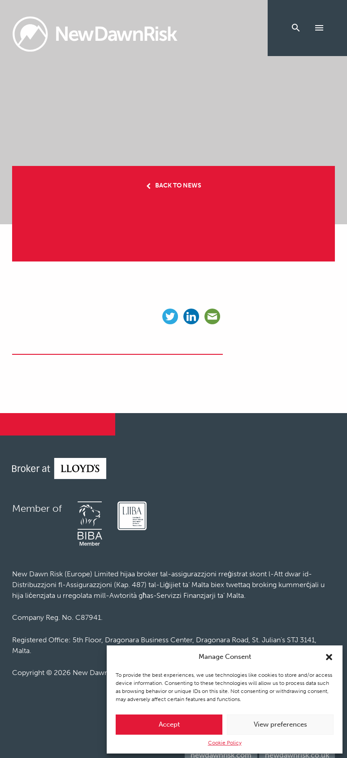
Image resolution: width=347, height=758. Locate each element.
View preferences (280, 724)
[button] (329, 657)
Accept (169, 724)
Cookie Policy (225, 743)
